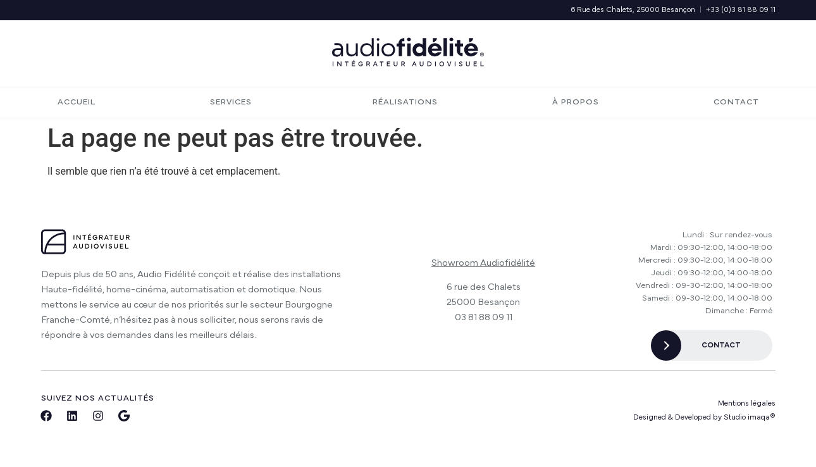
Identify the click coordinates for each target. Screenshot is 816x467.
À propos (575, 102)
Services (234, 102)
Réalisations (405, 102)
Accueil (77, 102)
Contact (736, 102)
